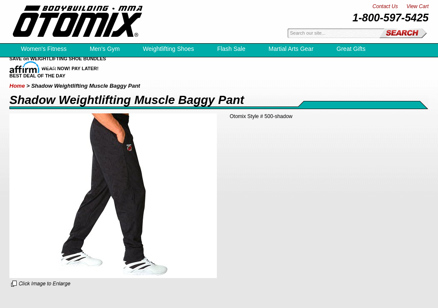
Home (17, 86)
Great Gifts (351, 48)
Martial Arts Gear (291, 48)
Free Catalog (38, 65)
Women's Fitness (44, 48)
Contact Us (385, 6)
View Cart (417, 6)
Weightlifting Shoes (168, 48)
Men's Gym (105, 48)
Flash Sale (231, 48)
